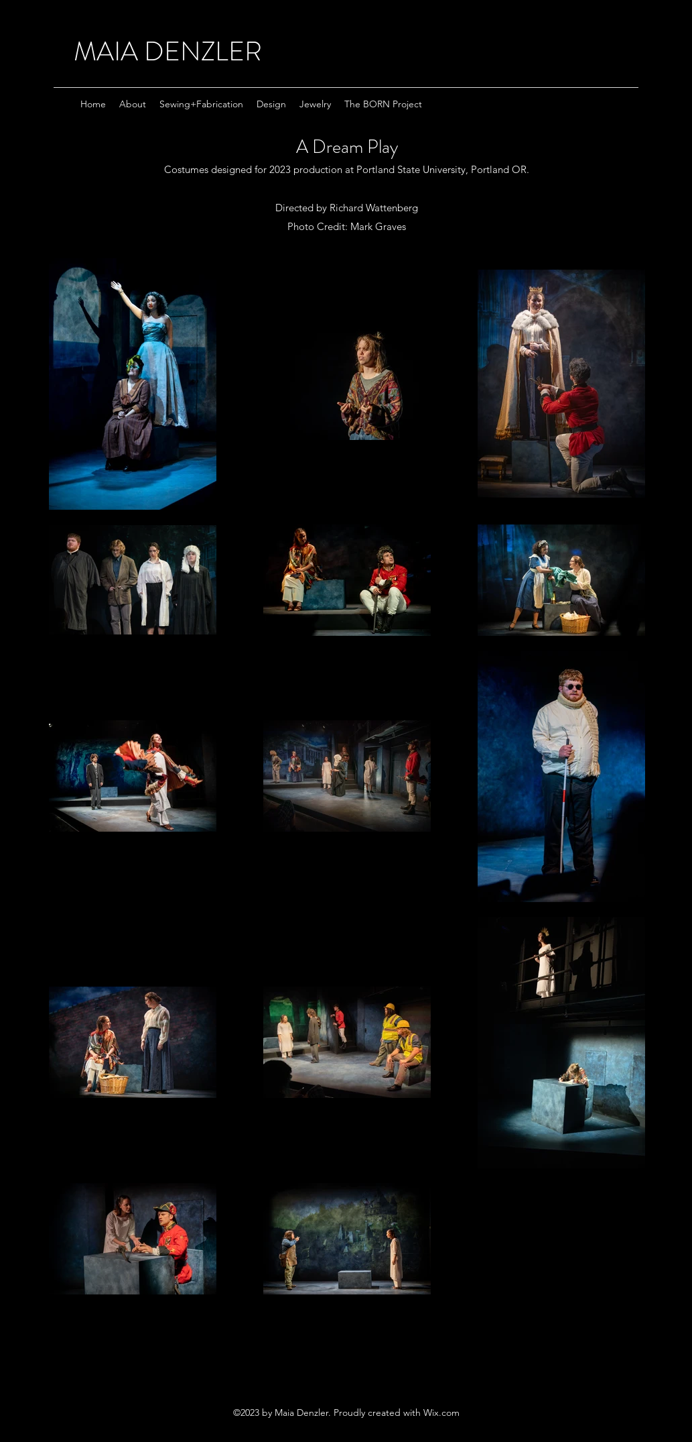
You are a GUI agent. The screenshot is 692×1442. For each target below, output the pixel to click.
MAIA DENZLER (168, 51)
